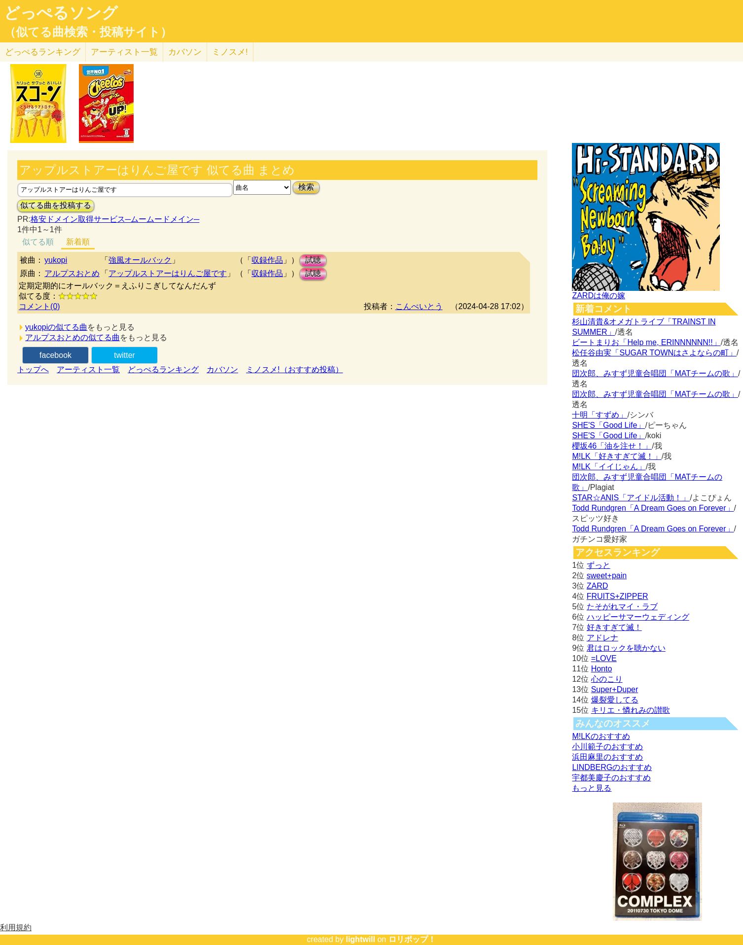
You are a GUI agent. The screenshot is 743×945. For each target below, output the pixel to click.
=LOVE (604, 658)
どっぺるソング (61, 13)
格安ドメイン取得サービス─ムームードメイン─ (115, 219)
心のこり (607, 679)
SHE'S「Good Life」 (608, 425)
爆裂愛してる (614, 700)
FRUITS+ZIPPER (617, 596)
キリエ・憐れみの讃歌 (630, 710)
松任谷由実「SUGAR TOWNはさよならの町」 (654, 353)
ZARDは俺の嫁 (598, 295)
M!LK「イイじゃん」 (608, 466)
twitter (124, 355)
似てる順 (38, 242)
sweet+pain (607, 575)
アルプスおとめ (72, 273)
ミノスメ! (230, 52)
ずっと (598, 565)
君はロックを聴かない (626, 648)
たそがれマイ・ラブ (622, 606)
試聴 (313, 260)
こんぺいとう (419, 306)
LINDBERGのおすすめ (612, 767)
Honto (601, 669)
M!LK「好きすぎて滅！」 (616, 456)
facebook (55, 355)
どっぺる (42, 52)
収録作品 (267, 260)
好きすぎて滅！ (614, 627)
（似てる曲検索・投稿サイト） (88, 32)
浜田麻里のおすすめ (607, 757)
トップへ (33, 369)
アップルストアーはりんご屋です (167, 273)
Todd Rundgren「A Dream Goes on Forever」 (653, 508)
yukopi (55, 260)
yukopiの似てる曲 (56, 327)
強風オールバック (140, 260)
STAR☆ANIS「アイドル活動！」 (631, 497)
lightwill (360, 939)
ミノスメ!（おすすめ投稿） (294, 369)
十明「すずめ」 (599, 415)
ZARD (597, 586)
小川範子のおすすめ (607, 746)
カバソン (185, 52)
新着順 (78, 242)
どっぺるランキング (163, 369)
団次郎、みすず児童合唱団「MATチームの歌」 (655, 373)
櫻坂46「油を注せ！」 (612, 446)
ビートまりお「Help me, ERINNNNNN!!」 (646, 342)
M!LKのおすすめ (601, 736)
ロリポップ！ (412, 939)
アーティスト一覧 (88, 369)
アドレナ (602, 637)
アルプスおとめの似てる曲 (72, 337)
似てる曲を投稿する (55, 205)
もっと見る (591, 788)
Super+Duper (614, 689)
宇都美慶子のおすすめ (611, 777)
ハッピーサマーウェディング (638, 617)
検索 (306, 187)
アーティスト (124, 52)
